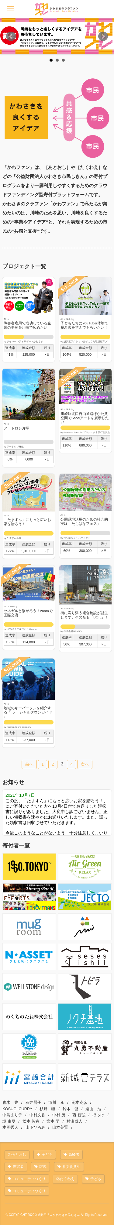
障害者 (18, 1167)
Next (103, 36)
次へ (85, 764)
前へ (29, 764)
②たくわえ (65, 1179)
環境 (43, 1167)
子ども (47, 1154)
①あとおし (17, 1154)
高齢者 (73, 1154)
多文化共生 (71, 1167)
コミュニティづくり (29, 1179)
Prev (11, 36)
